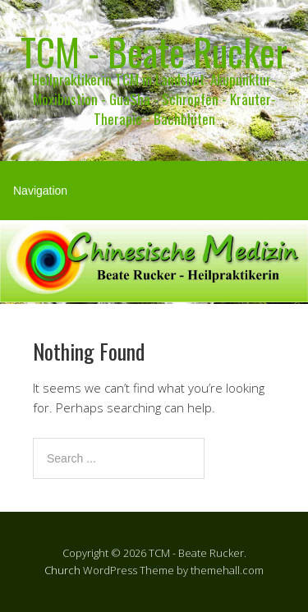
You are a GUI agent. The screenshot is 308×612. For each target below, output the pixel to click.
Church (62, 570)
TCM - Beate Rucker (154, 51)
